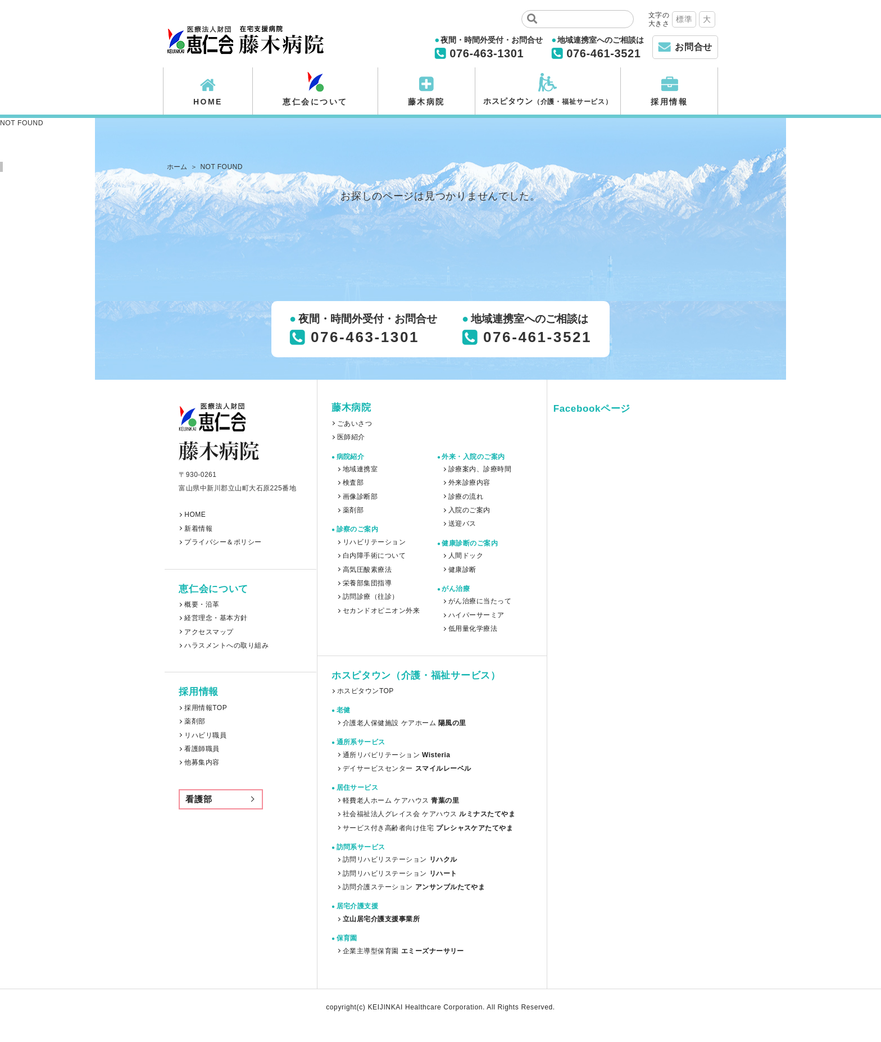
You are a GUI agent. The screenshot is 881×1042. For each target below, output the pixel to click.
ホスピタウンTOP (365, 691)
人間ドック (465, 555)
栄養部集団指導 (367, 583)
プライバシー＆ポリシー (222, 542)
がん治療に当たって (479, 601)
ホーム (177, 167)
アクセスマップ (208, 632)
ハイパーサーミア (476, 615)
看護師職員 (201, 749)
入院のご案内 (469, 510)
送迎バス (462, 523)
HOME (207, 101)
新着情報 (198, 529)
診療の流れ (465, 496)
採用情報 (669, 101)
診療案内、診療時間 (479, 469)
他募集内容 (201, 762)
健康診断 (462, 570)
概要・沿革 (201, 604)
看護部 (198, 799)
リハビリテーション (374, 542)
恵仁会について (315, 101)
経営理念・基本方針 (215, 618)
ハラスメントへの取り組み (226, 645)
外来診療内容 (469, 482)
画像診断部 (360, 496)
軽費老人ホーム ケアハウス (401, 800)
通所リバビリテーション (397, 755)
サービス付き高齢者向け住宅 (428, 828)
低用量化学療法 (472, 629)
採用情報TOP (205, 708)
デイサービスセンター (407, 768)
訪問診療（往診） (371, 596)
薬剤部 (194, 721)
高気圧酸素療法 (367, 570)
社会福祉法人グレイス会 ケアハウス (429, 814)
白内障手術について (374, 555)
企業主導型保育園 (403, 951)
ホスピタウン (547, 101)
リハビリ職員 (205, 735)
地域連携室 (360, 469)
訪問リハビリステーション (400, 859)
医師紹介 (351, 437)
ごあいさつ (354, 423)
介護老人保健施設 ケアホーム (404, 723)
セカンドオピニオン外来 (381, 611)
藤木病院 (426, 101)
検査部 (353, 482)
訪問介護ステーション (414, 887)
